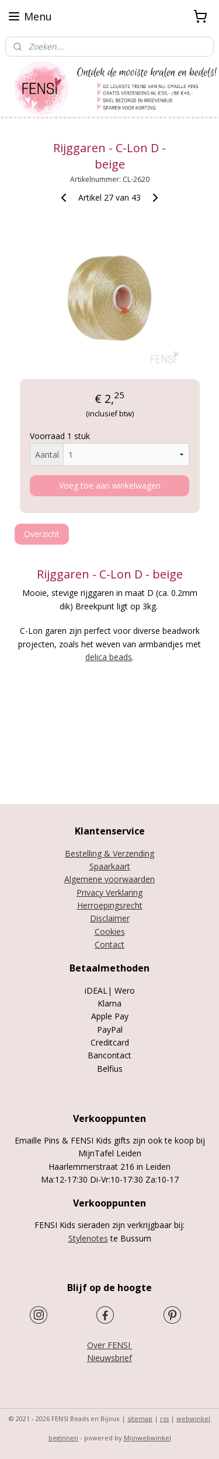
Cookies (110, 931)
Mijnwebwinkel (147, 1437)
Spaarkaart (109, 866)
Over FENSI (110, 1345)
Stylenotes (88, 1238)
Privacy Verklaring (109, 892)
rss (164, 1418)
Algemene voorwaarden (109, 879)
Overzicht (42, 533)
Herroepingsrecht (109, 905)
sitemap (139, 1418)
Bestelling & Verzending (109, 853)
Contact (109, 944)
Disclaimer (110, 918)
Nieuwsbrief (109, 1357)
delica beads (108, 656)
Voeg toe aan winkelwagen (110, 485)
